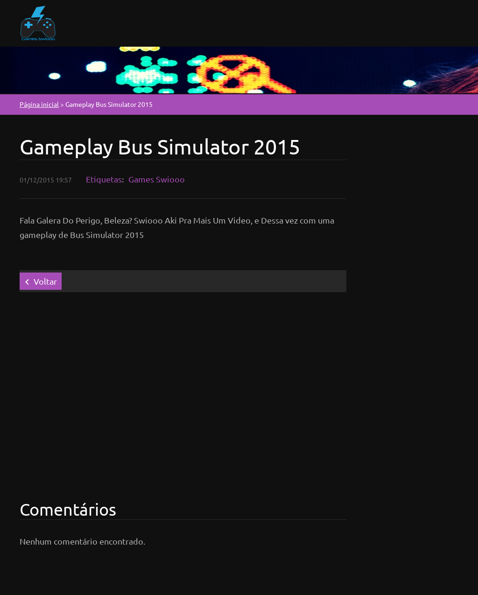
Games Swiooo (156, 179)
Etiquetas (104, 179)
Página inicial (39, 104)
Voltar (45, 281)
